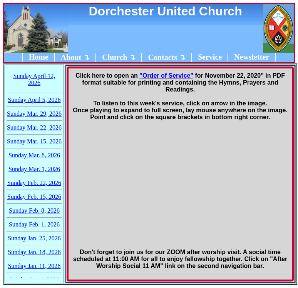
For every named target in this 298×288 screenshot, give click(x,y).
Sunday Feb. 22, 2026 (34, 183)
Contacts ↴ (167, 57)
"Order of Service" (166, 75)
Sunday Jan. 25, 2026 (34, 238)
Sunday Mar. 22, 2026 (34, 127)
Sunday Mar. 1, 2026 (34, 169)
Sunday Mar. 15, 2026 (34, 141)
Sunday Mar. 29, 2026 (34, 113)
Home (39, 57)
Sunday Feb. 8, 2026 (34, 210)
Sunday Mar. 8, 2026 (34, 155)
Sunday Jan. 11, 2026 (34, 266)
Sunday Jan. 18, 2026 (34, 252)
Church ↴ (119, 57)
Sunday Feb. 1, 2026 (34, 224)
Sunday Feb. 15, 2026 (34, 196)
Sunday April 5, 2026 (34, 100)
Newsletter (251, 57)
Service (210, 57)
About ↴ (75, 57)
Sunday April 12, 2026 (34, 79)
